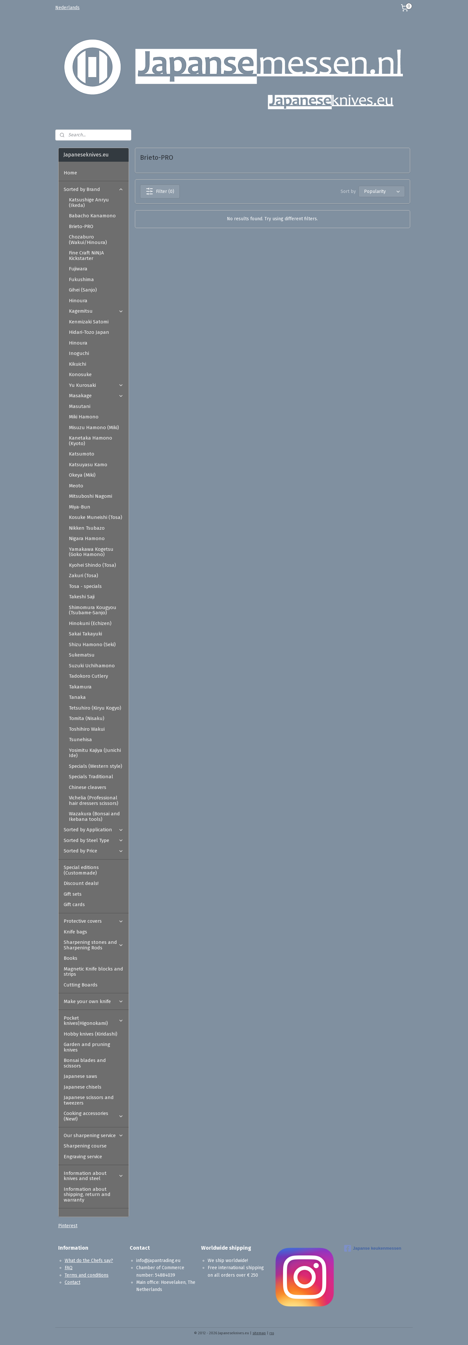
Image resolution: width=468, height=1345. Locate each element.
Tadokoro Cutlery (88, 676)
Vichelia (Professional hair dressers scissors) (93, 800)
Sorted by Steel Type (94, 840)
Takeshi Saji (82, 597)
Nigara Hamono (87, 538)
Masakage (96, 396)
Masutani (79, 406)
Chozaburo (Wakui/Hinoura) (88, 239)
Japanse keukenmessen (372, 1248)
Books (70, 958)
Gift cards (74, 904)
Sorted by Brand (94, 189)
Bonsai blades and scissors (85, 1063)
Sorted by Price (94, 851)
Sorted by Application (94, 830)
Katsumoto (81, 454)
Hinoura (78, 301)
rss (271, 1333)
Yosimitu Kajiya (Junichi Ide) (95, 753)
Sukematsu (82, 655)
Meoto (76, 486)
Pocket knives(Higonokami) (94, 1020)
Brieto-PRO (81, 226)
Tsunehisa (80, 739)
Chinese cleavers (87, 787)
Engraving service (83, 1157)
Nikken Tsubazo (87, 528)
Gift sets (73, 894)
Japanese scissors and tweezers (89, 1100)
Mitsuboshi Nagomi (90, 496)
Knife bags (75, 932)
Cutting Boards (81, 985)
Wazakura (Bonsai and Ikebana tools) (94, 816)
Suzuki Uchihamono (92, 666)
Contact (72, 1282)
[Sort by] (381, 191)
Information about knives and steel (94, 1176)
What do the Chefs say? (89, 1260)
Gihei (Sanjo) (83, 290)
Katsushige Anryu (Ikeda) (89, 202)
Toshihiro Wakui (87, 729)
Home (70, 173)
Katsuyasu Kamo (88, 465)
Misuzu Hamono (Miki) (94, 427)
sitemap (259, 1333)
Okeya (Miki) (82, 475)
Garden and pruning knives (87, 1047)
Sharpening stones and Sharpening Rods (94, 945)
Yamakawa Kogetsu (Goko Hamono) (91, 552)
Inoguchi (79, 353)
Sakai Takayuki (85, 634)
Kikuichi (77, 364)
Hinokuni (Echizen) (90, 623)
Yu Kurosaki (96, 385)
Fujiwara (78, 269)
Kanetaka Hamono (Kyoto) (90, 440)
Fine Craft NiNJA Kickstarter (86, 255)
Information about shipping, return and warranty (87, 1194)
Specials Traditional (91, 777)
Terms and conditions (87, 1275)
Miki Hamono (83, 417)
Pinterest (67, 1226)
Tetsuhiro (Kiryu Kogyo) (95, 708)
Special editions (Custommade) (81, 870)
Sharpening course (85, 1146)
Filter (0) (159, 191)
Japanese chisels (82, 1087)
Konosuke (80, 374)
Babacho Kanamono (92, 216)
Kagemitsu (96, 311)
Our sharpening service (94, 1135)
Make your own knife (94, 1001)
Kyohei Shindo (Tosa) (92, 565)
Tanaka (77, 697)
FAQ (68, 1267)
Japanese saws (80, 1076)
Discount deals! (81, 883)
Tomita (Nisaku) (86, 718)
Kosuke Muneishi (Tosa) (95, 517)
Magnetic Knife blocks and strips (93, 971)
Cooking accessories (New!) (94, 1116)
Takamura (80, 687)
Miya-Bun (79, 507)
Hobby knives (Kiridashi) (90, 1034)
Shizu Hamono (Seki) (92, 644)
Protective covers (94, 921)
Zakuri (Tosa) (83, 575)
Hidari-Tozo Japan (89, 332)
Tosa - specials (85, 586)
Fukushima (81, 279)
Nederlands (67, 7)
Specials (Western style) (95, 766)
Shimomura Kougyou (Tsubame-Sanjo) (92, 610)
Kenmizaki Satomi (89, 322)
